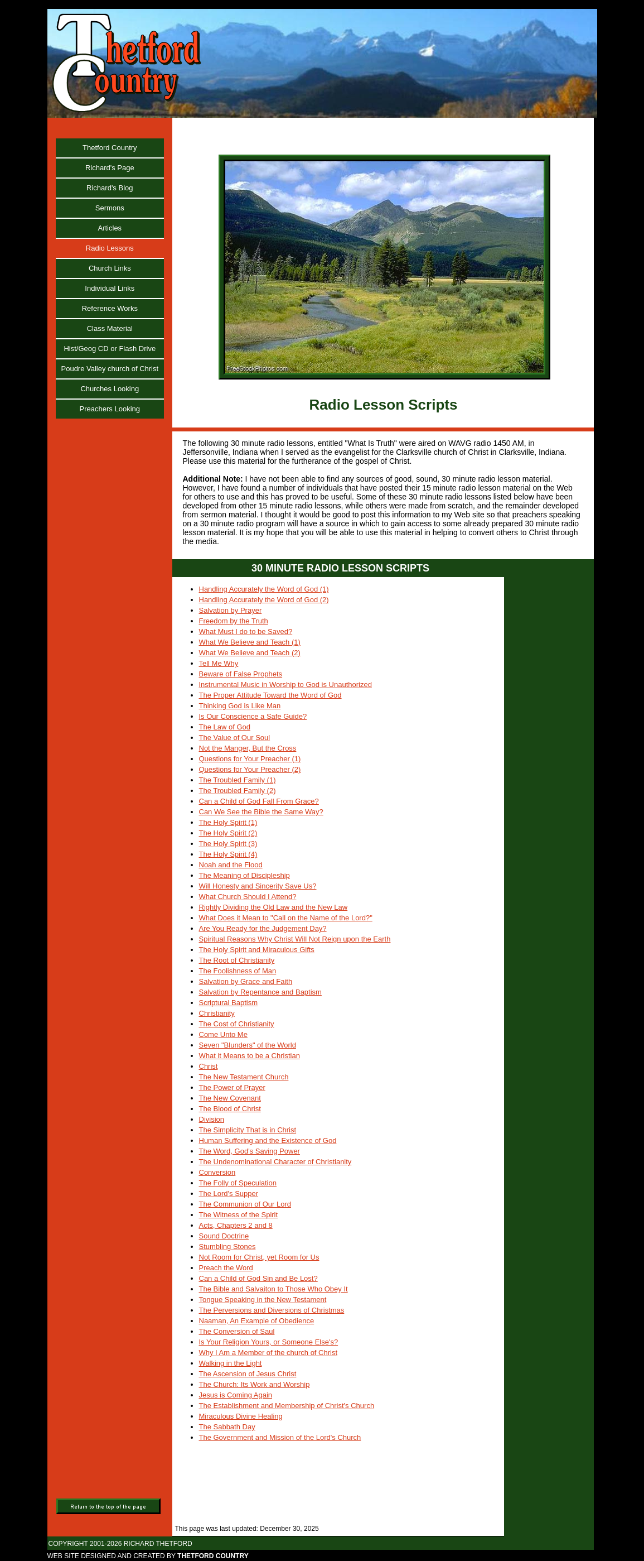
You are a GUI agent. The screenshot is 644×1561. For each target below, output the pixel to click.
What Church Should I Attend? (248, 896)
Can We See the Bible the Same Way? (261, 812)
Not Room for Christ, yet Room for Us (259, 1257)
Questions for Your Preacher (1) (250, 759)
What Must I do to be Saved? (246, 631)
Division (212, 1119)
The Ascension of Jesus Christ (248, 1374)
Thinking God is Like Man (240, 706)
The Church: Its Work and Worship (254, 1384)
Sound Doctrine (224, 1236)
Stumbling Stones (227, 1246)
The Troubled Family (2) (237, 790)
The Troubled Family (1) (237, 780)
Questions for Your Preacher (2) (250, 769)
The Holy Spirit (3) (228, 843)
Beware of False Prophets (241, 674)
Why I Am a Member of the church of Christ (268, 1352)
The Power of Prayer (232, 1087)
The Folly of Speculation (238, 1183)
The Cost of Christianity (236, 1024)
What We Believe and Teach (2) (250, 653)
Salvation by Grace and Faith (246, 981)
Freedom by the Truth (233, 621)
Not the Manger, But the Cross (248, 748)
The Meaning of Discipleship (244, 875)
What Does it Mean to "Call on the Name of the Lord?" (285, 918)
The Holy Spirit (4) (228, 854)
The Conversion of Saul (237, 1331)
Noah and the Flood (231, 865)
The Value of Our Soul (234, 737)
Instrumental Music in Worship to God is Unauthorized (285, 684)
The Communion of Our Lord (245, 1204)
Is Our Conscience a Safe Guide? (253, 716)
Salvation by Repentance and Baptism (260, 992)
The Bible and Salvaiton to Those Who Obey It (273, 1289)
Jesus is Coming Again (236, 1395)
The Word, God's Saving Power (249, 1151)
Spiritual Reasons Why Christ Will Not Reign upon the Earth (295, 939)
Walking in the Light (230, 1363)
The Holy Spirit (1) (228, 822)
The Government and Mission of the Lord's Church (280, 1437)
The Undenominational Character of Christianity (275, 1161)
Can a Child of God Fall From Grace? (259, 801)
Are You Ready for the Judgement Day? (263, 928)
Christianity (217, 1013)
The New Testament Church (244, 1077)
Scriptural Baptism (228, 1002)
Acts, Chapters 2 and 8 (236, 1225)
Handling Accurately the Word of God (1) (264, 589)
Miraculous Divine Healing (241, 1416)
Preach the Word (226, 1268)
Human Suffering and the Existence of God (268, 1140)
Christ (208, 1066)
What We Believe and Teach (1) (250, 642)
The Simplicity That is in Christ (248, 1130)
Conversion (217, 1172)
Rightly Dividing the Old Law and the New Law (273, 907)
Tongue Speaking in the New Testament (263, 1299)
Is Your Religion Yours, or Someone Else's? (268, 1342)
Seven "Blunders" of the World (247, 1045)
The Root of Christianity (237, 960)
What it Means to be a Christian (249, 1055)
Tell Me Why (219, 663)
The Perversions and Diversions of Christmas (272, 1310)
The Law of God (225, 727)
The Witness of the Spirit (238, 1215)
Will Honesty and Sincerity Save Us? (258, 886)
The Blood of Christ (230, 1108)
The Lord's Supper (229, 1193)
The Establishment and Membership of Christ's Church (287, 1405)
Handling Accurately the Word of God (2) (264, 599)
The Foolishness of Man (238, 971)
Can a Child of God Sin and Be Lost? (258, 1278)
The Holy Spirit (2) (228, 833)
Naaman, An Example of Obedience (256, 1321)
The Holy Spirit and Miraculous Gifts (256, 949)
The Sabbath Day (227, 1427)
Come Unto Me (223, 1034)
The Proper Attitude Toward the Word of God (270, 695)
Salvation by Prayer (230, 610)
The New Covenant (230, 1098)
